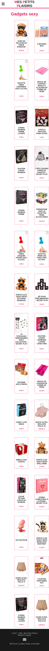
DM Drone (13, 644)
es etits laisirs (24, 4)
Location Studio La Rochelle (29, 644)
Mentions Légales (24, 635)
